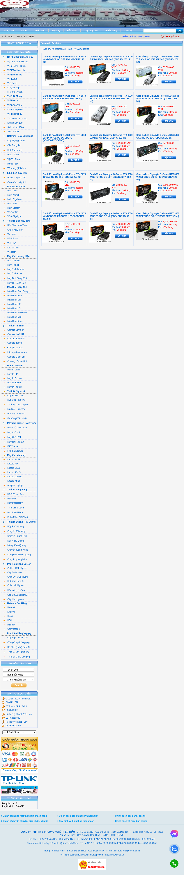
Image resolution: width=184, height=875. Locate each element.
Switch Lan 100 (12, 123)
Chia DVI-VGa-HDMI (15, 577)
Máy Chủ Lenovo (13, 442)
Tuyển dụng (111, 30)
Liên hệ (128, 30)
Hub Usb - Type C (14, 400)
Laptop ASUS (12, 472)
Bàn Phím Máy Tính (15, 225)
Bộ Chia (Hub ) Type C (16, 647)
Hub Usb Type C (13, 581)
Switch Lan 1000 (13, 127)
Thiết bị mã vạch (13, 507)
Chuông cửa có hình (15, 361)
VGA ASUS (10, 212)
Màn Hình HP (12, 304)
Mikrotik (9, 624)
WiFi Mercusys (12, 74)
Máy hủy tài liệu (13, 512)
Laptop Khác (11, 481)
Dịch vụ (56, 30)
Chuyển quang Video (15, 550)
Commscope (11, 629)
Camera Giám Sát (14, 357)
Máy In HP (10, 374)
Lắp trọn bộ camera (15, 352)
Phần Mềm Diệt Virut (15, 517)
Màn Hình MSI (12, 317)
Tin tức (24, 30)
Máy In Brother (12, 378)
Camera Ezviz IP (13, 330)
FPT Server (11, 446)
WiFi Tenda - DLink (14, 66)
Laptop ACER (12, 459)
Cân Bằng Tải (12, 145)
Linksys (9, 612)
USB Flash (10, 238)
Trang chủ (8, 30)
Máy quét (9, 498)
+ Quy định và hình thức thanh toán (75, 821)
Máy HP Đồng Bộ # (14, 283)
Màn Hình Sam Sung (15, 291)
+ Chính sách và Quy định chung (130, 821)
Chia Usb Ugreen (13, 585)
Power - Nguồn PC (14, 177)
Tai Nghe (9, 234)
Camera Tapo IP (13, 343)
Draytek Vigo (11, 87)
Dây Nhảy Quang (13, 541)
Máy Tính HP (11, 265)
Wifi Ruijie (10, 83)
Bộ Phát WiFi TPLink (15, 61)
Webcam (9, 252)
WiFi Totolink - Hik (14, 70)
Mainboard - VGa (63, 49)
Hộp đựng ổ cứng (14, 590)
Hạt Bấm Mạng (12, 150)
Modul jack (10, 163)
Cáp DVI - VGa (12, 572)
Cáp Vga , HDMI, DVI (15, 637)
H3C (7, 620)
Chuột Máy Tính (13, 230)
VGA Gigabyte (12, 216)
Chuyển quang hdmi (15, 559)
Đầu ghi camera (13, 347)
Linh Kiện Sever (13, 451)
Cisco (8, 616)
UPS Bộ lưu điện (13, 494)
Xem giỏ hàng (173, 36)
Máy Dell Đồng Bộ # (15, 278)
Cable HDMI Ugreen (15, 568)
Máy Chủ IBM (12, 437)
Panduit (9, 607)
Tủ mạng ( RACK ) (14, 168)
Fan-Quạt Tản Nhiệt (15, 418)
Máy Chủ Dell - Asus (15, 427)
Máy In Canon (12, 369)
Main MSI (10, 203)
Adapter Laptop (12, 485)
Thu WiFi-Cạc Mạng (15, 118)
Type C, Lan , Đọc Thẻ (16, 652)
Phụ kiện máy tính (14, 413)
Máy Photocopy (13, 503)
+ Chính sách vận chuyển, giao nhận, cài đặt (24, 821)
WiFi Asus (10, 79)
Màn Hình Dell (12, 299)
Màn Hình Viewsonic (15, 312)
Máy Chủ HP (11, 432)
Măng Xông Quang (14, 545)
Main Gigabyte (12, 199)
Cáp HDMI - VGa (13, 395)
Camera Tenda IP (13, 338)
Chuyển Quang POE (15, 536)
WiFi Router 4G (13, 114)
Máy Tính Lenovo (13, 269)
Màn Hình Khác (13, 321)
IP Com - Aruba (12, 92)
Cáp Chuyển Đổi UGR (16, 595)
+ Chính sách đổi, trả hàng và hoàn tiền (77, 816)
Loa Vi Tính (11, 247)
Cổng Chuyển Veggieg (16, 642)
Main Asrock (11, 195)
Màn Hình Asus (12, 295)
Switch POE (11, 131)
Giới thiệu (40, 30)
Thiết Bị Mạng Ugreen (16, 404)
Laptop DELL (11, 468)
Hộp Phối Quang (13, 526)
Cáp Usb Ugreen (13, 599)
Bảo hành (72, 30)
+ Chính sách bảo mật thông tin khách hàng (24, 816)
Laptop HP (10, 463)
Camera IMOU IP (13, 334)
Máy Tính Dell (12, 260)
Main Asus (10, 190)
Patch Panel (11, 154)
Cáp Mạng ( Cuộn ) (14, 140)
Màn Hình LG (11, 308)
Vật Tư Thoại (11, 159)
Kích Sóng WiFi (13, 109)
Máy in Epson (12, 382)
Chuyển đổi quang (14, 531)
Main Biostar (11, 208)
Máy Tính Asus (12, 273)
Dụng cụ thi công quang (17, 554)
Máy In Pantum (12, 387)
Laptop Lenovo (12, 476)
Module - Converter (14, 409)
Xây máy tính (91, 30)
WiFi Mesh (10, 100)
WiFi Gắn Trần (12, 105)
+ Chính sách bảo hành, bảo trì (129, 816)
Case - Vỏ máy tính (14, 182)
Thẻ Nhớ (9, 243)
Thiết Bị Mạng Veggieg (16, 656)
